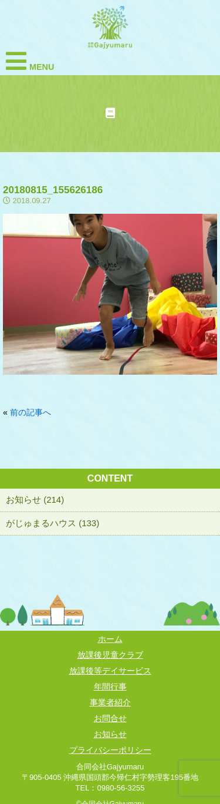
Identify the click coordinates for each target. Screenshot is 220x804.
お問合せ (110, 718)
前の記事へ (30, 412)
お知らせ (110, 734)
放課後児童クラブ (110, 655)
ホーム (110, 639)
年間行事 (110, 686)
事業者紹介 (110, 702)
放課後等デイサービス (110, 670)
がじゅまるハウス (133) (52, 523)
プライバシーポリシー (110, 750)
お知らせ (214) (35, 499)
